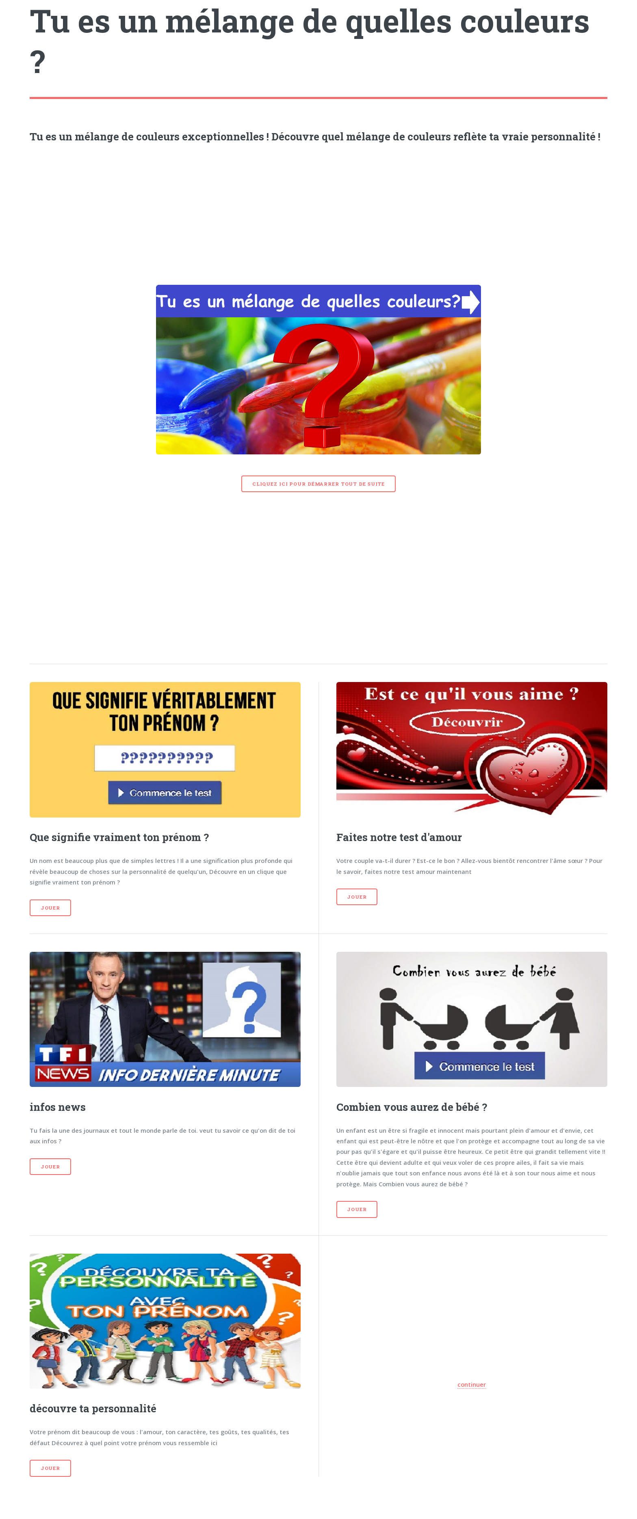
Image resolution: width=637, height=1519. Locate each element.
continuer (471, 1384)
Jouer (50, 908)
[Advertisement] (318, 211)
